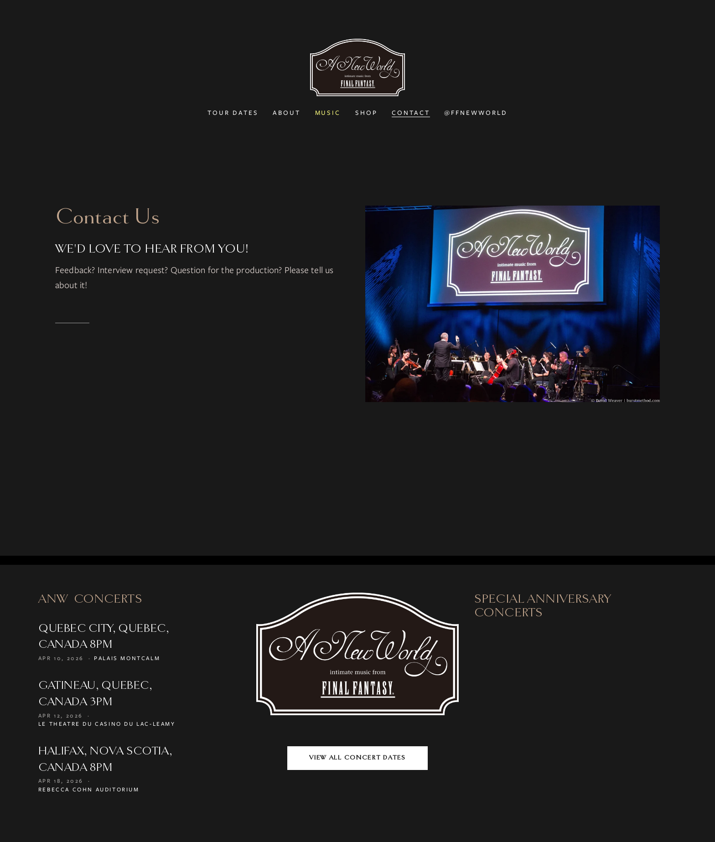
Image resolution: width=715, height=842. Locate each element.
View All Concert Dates (357, 757)
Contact (411, 112)
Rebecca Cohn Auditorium (89, 789)
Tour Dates (233, 112)
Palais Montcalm (127, 658)
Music (328, 112)
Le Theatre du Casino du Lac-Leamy (107, 724)
